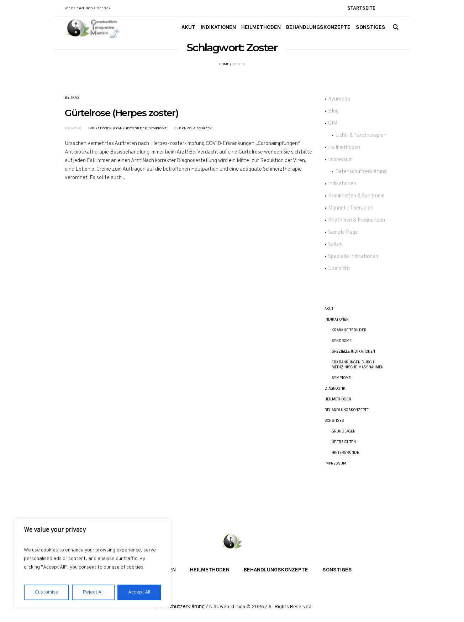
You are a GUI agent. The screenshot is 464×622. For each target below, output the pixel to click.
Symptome (157, 128)
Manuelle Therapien (350, 208)
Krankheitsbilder (130, 128)
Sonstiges (334, 420)
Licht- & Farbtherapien (360, 135)
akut (329, 308)
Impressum (340, 159)
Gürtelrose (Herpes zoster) (121, 113)
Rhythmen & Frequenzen (356, 220)
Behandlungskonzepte (347, 410)
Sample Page (343, 232)
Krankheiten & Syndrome (356, 196)
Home (224, 64)
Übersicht (339, 268)
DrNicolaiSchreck (195, 128)
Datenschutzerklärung (361, 172)
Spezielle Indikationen (353, 256)
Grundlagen (343, 431)
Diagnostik (335, 388)
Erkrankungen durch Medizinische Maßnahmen (358, 364)
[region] (92, 563)
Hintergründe (345, 452)
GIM (332, 123)
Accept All (139, 592)
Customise (46, 592)
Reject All (93, 592)
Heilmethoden (344, 147)
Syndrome (342, 340)
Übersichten (344, 442)
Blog (333, 111)
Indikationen (100, 128)
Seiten (335, 244)
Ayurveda (339, 99)
